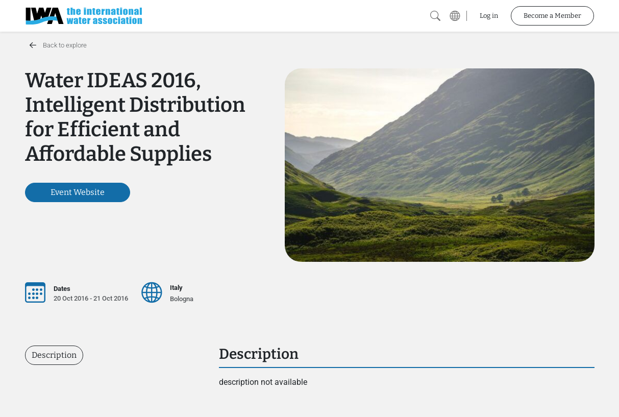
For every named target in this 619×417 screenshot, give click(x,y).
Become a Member (552, 15)
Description (54, 355)
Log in (489, 15)
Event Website (78, 192)
